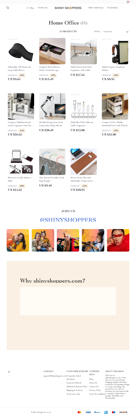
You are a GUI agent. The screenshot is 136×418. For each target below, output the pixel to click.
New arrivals (96, 8)
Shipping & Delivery (75, 391)
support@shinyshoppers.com (55, 377)
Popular (42, 8)
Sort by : (97, 32)
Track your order (73, 395)
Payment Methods (74, 384)
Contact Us (94, 387)
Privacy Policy (95, 391)
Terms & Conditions (97, 395)
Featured (112, 8)
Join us (68, 213)
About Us (93, 384)
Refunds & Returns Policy (77, 387)
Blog (91, 380)
